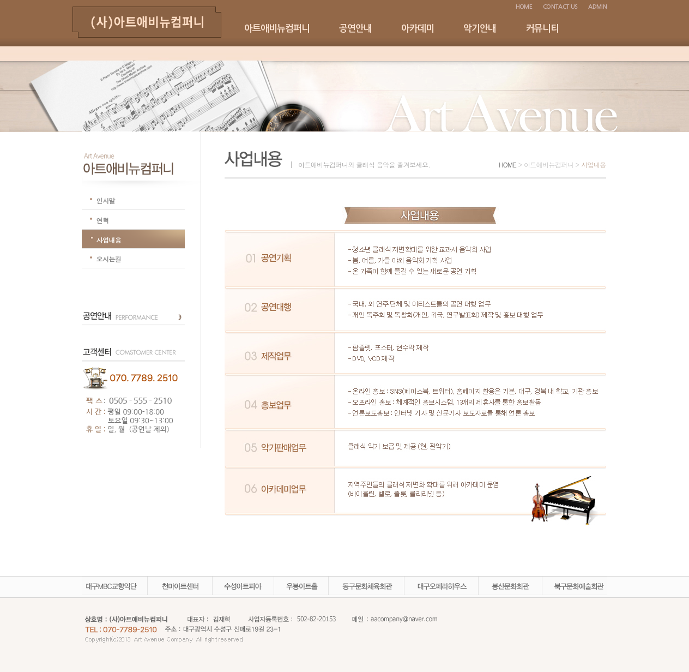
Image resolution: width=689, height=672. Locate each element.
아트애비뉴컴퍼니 (277, 28)
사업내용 (109, 239)
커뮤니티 (542, 28)
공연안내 (355, 28)
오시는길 (109, 258)
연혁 (102, 220)
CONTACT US (560, 7)
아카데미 (417, 28)
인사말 (105, 200)
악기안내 (479, 28)
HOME (524, 7)
